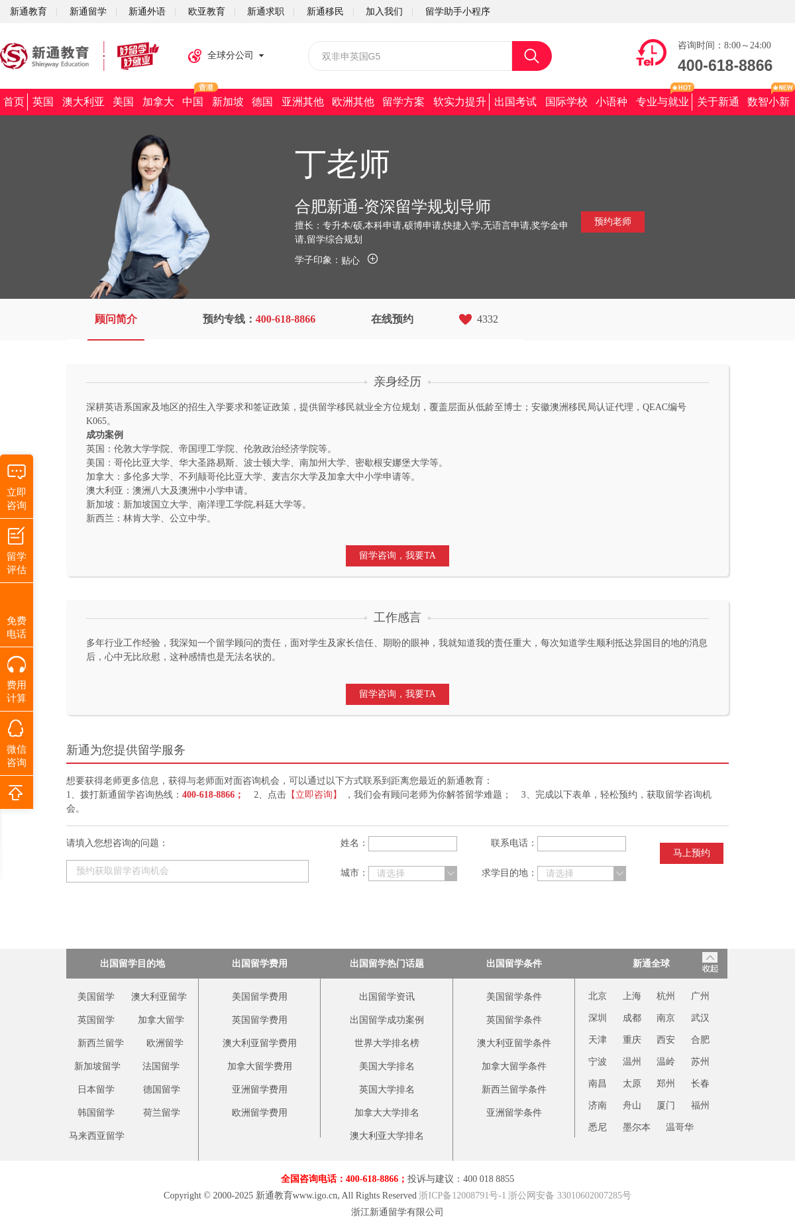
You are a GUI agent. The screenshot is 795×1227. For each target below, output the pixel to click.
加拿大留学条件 (514, 1066)
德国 (262, 101)
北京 (597, 996)
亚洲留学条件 (514, 1113)
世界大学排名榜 (386, 1043)
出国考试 (515, 101)
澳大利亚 (83, 101)
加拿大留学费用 (259, 1066)
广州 (700, 996)
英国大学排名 (387, 1089)
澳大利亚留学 (159, 997)
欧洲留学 (165, 1043)
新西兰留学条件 (514, 1089)
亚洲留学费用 (260, 1089)
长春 (700, 1084)
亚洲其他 (303, 101)
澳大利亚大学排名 (387, 1136)
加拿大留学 (161, 1020)
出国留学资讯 (387, 997)
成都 (632, 1018)
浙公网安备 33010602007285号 (569, 1195)
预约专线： (259, 319)
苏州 (700, 1062)
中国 (192, 101)
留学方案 (403, 101)
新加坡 (228, 101)
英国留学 (96, 1020)
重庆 (632, 1040)
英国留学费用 (260, 1020)
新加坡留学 (97, 1066)
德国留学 (161, 1089)
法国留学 (161, 1066)
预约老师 (612, 222)
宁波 (597, 1062)
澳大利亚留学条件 (514, 1043)
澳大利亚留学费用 (260, 1043)
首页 (14, 101)
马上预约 (691, 853)
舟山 (632, 1105)
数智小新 (768, 101)
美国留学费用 (260, 997)
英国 (43, 101)
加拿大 (158, 101)
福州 (700, 1105)
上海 (632, 996)
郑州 (666, 1084)
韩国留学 (96, 1113)
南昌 (597, 1084)
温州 (632, 1062)
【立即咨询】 (314, 795)
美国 (123, 101)
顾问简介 (116, 319)
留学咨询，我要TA (397, 555)
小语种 (611, 101)
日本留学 (96, 1089)
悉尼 (597, 1127)
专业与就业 (662, 101)
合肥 (700, 1040)
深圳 (597, 1018)
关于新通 (718, 101)
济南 (597, 1105)
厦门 (666, 1105)
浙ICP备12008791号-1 (462, 1195)
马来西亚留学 (97, 1136)
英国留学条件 (514, 1020)
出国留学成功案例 (387, 1020)
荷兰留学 (161, 1113)
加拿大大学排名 (386, 1113)
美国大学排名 (387, 1066)
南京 (666, 1018)
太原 (632, 1084)
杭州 (666, 996)
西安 (666, 1040)
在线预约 (392, 319)
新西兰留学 (101, 1043)
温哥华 (680, 1127)
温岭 (666, 1062)
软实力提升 (459, 101)
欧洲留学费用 (260, 1113)
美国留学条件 (514, 997)
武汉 (700, 1018)
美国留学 (96, 997)
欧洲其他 (353, 101)
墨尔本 (637, 1127)
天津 (597, 1040)
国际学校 (566, 101)
